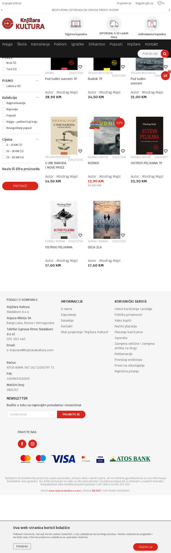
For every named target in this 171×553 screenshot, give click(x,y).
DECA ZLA (95, 305)
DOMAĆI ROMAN (55, 299)
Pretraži (20, 244)
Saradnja (67, 378)
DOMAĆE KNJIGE (98, 215)
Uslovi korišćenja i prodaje (133, 367)
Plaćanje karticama (129, 390)
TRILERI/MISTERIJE (100, 130)
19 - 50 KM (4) (15, 215)
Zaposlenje (68, 372)
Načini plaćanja (126, 384)
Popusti (11, 173)
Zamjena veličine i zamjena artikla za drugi (135, 403)
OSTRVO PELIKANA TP (146, 221)
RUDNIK (93, 221)
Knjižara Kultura (12, 61)
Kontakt (67, 384)
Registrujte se (144, 3)
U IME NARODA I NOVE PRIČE (55, 223)
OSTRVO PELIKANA (58, 305)
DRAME (49, 130)
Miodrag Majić (67, 150)
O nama (66, 367)
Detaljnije (22, 546)
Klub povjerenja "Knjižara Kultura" (85, 390)
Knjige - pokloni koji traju (21, 179)
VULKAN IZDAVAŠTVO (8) (22, 104)
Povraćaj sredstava (128, 417)
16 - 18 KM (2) (15, 209)
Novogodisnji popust (19, 186)
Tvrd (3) (11, 127)
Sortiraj (136, 69)
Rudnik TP (95, 137)
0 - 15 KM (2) (14, 202)
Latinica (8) (13, 144)
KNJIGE (9, 80)
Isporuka (121, 396)
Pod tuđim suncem (138, 139)
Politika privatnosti (128, 372)
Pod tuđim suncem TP (61, 137)
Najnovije (12, 167)
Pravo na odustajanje (130, 423)
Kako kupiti (123, 378)
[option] (85, 10)
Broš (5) (11, 120)
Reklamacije (123, 412)
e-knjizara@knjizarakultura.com (30, 408)
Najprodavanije (15, 161)
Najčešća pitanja (127, 429)
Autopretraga (117, 69)
